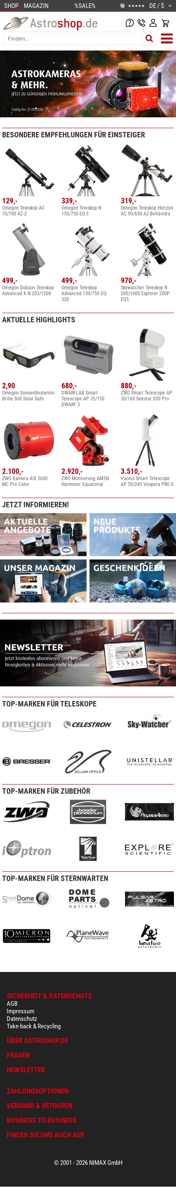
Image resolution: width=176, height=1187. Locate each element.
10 (137, 108)
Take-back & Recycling (34, 1026)
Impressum (20, 1011)
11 (149, 108)
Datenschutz (22, 1018)
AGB (12, 1003)
